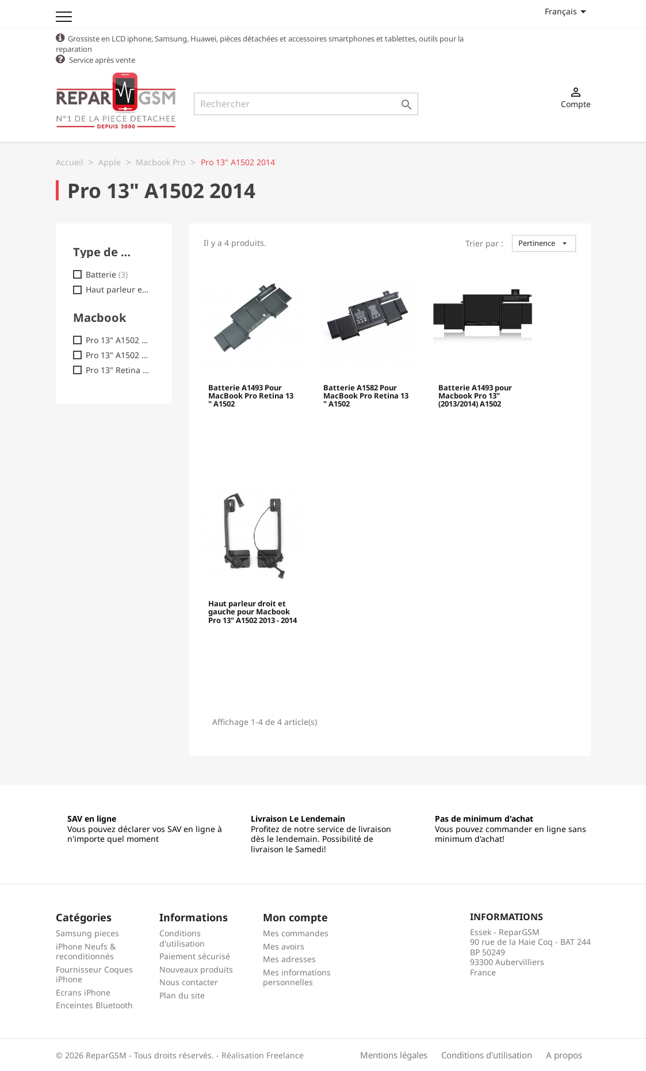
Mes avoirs (283, 945)
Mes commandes (295, 932)
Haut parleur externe (118, 289)
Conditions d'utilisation (182, 937)
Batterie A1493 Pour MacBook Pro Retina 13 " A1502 (250, 396)
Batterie (107, 274)
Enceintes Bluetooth (94, 1004)
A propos (564, 1054)
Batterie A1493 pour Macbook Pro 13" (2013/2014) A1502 (475, 396)
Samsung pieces (87, 932)
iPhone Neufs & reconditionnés (86, 951)
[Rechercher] (306, 104)
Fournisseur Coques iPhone (94, 974)
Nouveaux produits (196, 968)
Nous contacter (188, 981)
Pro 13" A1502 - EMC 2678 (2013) (118, 340)
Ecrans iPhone (83, 991)
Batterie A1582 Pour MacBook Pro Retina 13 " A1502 (365, 396)
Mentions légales (393, 1054)
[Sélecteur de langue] (567, 11)
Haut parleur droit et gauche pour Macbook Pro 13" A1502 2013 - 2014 (252, 612)
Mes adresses (289, 958)
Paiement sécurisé (194, 955)
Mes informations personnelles (297, 977)
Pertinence (543, 242)
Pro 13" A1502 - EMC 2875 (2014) (118, 355)
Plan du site (182, 994)
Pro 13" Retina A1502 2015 (118, 369)
